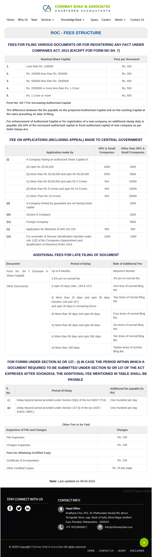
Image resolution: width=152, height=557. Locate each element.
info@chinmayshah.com (112, 522)
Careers (106, 19)
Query (94, 19)
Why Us (23, 19)
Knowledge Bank (72, 19)
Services (47, 19)
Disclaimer (129, 551)
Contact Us (137, 19)
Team (34, 19)
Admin (120, 19)
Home (10, 19)
